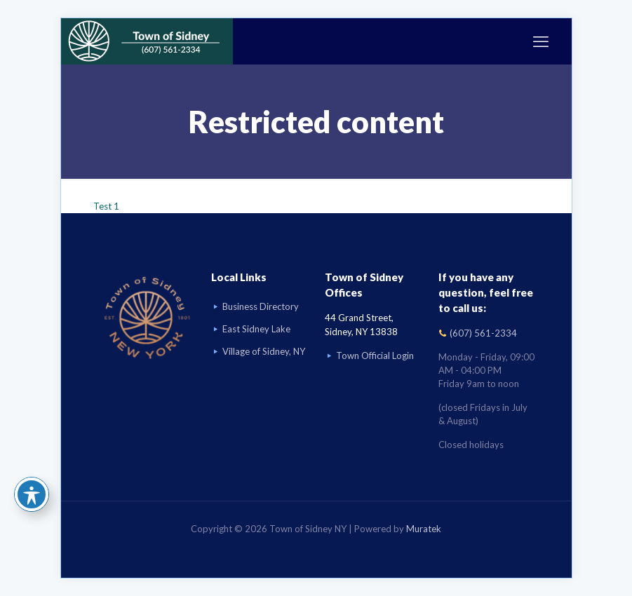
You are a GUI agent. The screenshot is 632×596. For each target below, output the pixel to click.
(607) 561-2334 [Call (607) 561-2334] (483, 333)
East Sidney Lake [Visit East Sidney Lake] (256, 328)
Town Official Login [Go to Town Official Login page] (375, 355)
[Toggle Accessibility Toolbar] (31, 494)
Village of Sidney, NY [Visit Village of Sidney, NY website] (263, 351)
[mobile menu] (541, 41)
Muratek (423, 528)
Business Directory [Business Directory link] (260, 306)
